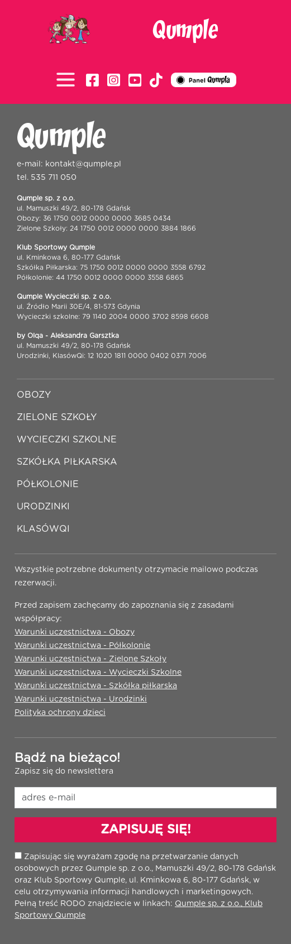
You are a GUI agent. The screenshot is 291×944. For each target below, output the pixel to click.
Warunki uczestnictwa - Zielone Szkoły (90, 659)
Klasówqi (43, 529)
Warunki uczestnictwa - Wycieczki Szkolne (98, 672)
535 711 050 (54, 178)
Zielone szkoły (57, 417)
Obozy (34, 394)
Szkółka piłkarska (67, 461)
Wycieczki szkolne (67, 439)
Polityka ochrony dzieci (60, 713)
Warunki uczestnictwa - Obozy (75, 632)
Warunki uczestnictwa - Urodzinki (81, 699)
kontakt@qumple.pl (83, 164)
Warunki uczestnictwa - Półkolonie (82, 646)
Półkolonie (48, 484)
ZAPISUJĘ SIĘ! (146, 829)
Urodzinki (43, 506)
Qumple (185, 30)
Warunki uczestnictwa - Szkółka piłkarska (96, 686)
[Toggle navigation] (68, 80)
